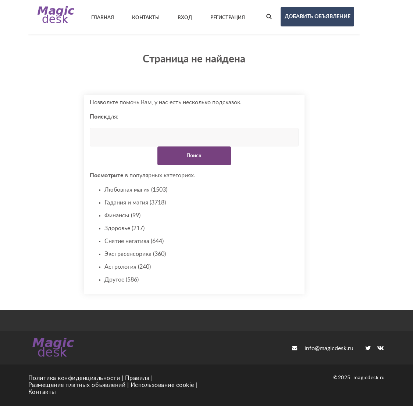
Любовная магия (135, 189)
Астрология (127, 267)
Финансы (122, 215)
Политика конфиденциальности (74, 378)
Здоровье (124, 228)
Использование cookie (162, 385)
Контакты (42, 392)
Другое (121, 279)
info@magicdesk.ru (322, 348)
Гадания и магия (135, 202)
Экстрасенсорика (135, 254)
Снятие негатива (134, 241)
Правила (137, 378)
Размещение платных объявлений (77, 385)
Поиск (194, 155)
